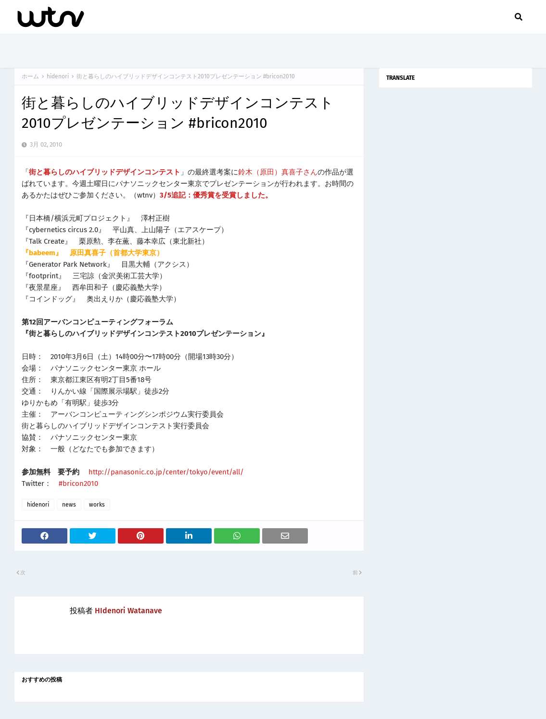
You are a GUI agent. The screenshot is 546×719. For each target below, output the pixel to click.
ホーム (30, 76)
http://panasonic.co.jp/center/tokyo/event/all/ (166, 472)
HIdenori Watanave (128, 610)
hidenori (58, 76)
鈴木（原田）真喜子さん (277, 172)
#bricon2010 (78, 483)
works (97, 504)
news (69, 504)
